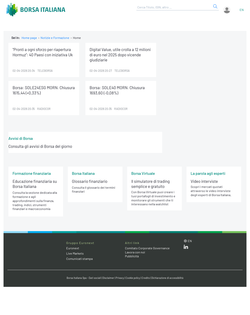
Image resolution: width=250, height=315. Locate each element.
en (242, 10)
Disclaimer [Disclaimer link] (108, 277)
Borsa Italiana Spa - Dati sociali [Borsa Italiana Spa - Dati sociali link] (84, 277)
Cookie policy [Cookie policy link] (133, 277)
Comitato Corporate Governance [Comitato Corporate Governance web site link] (147, 248)
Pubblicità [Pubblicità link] (132, 256)
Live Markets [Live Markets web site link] (75, 253)
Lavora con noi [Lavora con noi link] (135, 252)
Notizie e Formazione (55, 37)
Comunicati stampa (79, 258)
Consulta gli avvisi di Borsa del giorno (40, 146)
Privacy (120, 277)
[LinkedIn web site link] (186, 247)
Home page (29, 37)
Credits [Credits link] (146, 277)
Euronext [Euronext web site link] (72, 248)
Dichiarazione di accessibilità (167, 277)
